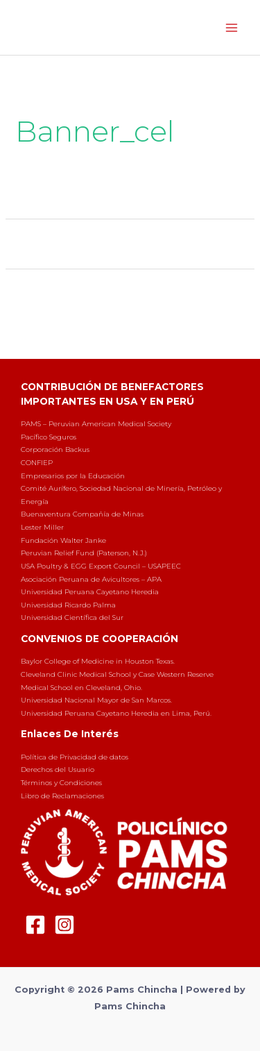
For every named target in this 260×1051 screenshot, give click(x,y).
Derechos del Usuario (57, 769)
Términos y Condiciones (61, 782)
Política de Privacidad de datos (74, 757)
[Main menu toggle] (231, 27)
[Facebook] (35, 924)
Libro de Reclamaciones (62, 795)
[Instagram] (64, 924)
